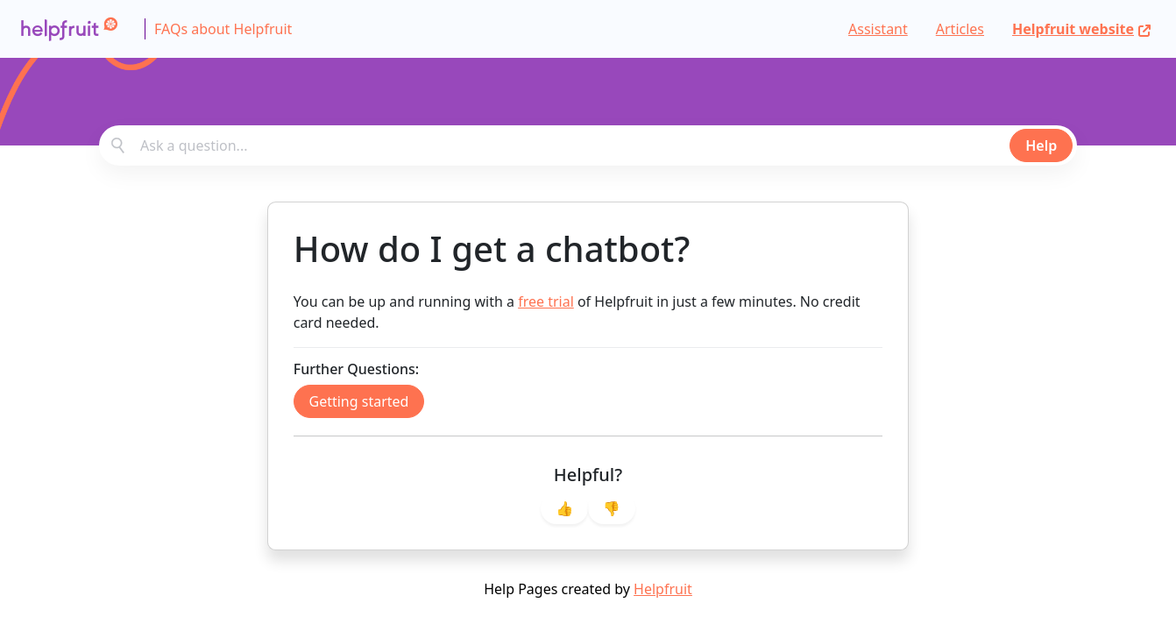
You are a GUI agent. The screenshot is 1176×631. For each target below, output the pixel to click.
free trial (546, 301)
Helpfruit (663, 589)
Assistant (878, 29)
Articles (960, 29)
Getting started (359, 401)
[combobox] (588, 145)
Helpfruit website (1081, 29)
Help (1041, 145)
